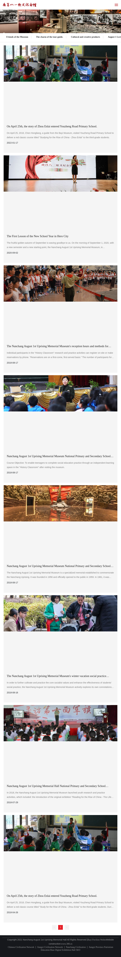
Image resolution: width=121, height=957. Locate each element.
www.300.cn (66, 944)
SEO (78, 950)
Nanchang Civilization (76, 947)
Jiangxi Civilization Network (50, 947)
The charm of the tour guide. (49, 37)
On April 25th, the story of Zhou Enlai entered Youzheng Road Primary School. (52, 126)
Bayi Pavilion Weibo (97, 940)
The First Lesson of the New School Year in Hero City (37, 236)
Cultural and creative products (85, 37)
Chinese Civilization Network (21, 947)
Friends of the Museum (17, 37)
